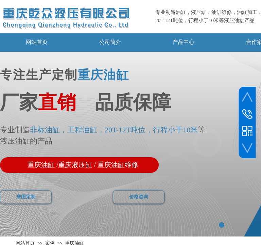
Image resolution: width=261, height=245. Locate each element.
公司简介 (110, 42)
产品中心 (183, 42)
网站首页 (37, 42)
